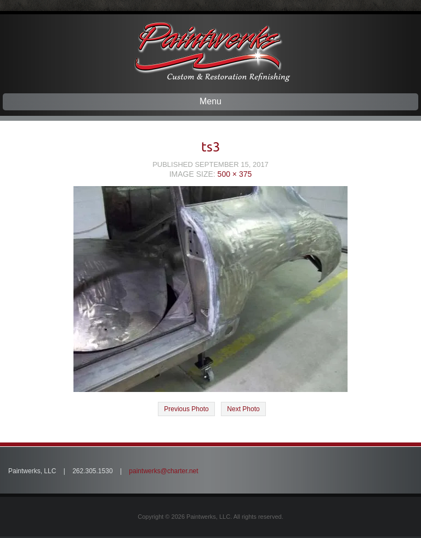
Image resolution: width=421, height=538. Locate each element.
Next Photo (243, 409)
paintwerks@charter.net (163, 471)
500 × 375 (235, 174)
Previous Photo (186, 409)
